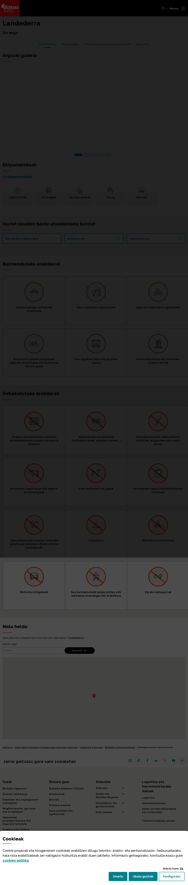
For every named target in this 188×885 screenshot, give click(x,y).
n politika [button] (16, 860)
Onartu (120, 877)
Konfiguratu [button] (174, 877)
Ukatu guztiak (144, 877)
